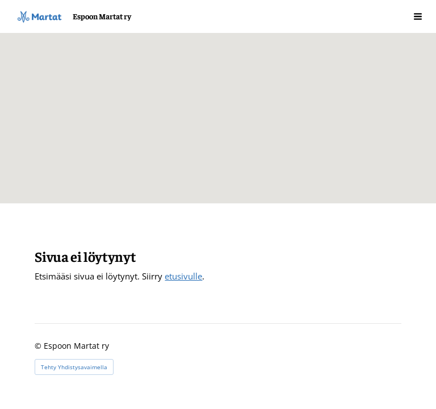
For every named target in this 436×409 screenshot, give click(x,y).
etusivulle (183, 276)
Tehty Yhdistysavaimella (74, 367)
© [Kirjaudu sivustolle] (39, 345)
